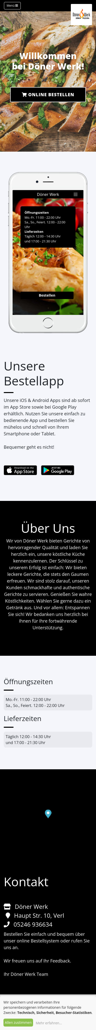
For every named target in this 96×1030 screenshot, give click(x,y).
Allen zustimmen (18, 1022)
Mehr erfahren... (49, 1023)
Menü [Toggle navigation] (12, 5)
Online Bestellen (48, 94)
